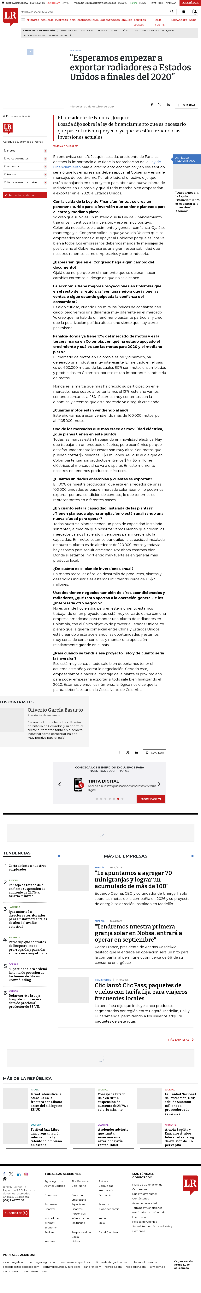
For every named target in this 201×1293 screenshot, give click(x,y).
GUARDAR (187, 105)
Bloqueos (168, 30)
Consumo (50, 1194)
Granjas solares (34, 35)
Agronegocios (53, 1180)
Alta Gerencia (80, 1180)
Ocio (102, 1222)
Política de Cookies (144, 1221)
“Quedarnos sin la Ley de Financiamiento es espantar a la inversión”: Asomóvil (187, 202)
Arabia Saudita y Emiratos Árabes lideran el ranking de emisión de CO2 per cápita (179, 1136)
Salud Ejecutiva (108, 1231)
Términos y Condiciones (147, 1207)
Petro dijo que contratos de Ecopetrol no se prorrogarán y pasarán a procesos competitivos (28, 947)
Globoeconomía (109, 1208)
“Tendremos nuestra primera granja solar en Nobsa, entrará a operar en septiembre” (138, 933)
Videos (76, 1241)
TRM (135, 30)
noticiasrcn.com (136, 1266)
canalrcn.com (92, 1266)
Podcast (49, 1231)
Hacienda (14, 906)
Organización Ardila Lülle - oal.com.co (183, 1264)
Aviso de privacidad (144, 1202)
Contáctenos (140, 1198)
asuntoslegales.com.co (17, 1261)
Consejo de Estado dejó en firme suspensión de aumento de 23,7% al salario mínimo (27, 890)
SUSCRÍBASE (190, 3)
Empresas (50, 1203)
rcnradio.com (113, 1266)
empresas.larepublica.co (76, 1261)
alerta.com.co (12, 1271)
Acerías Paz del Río (60, 35)
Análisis (103, 1180)
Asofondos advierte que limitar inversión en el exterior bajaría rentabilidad (113, 1136)
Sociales (49, 1241)
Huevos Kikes (69, 30)
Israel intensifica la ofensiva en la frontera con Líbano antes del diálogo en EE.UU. (46, 1101)
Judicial (14, 880)
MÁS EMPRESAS (178, 1039)
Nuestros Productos (144, 1193)
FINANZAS (33, 20)
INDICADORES (179, 20)
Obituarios (78, 1222)
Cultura (36, 1124)
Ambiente (170, 1124)
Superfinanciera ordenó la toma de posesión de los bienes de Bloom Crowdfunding (28, 974)
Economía (105, 1194)
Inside (102, 1217)
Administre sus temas (20, 195)
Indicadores (51, 1217)
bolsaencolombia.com (145, 1261)
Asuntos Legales (54, 1185)
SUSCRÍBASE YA (151, 798)
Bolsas (13, 964)
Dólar (125, 30)
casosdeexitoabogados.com (21, 1266)
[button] (58, 785)
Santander (87, 30)
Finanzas (49, 1208)
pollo (114, 30)
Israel (34, 1089)
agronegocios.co (46, 1261)
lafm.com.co (157, 1266)
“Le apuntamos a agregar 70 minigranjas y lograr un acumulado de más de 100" (133, 879)
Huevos (102, 30)
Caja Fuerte (79, 1185)
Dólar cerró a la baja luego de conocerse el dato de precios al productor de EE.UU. (26, 1000)
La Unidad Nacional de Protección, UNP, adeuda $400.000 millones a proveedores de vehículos (180, 1103)
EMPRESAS (61, 20)
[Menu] (24, 19)
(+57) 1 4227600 (13, 1199)
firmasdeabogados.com (111, 1261)
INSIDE (192, 20)
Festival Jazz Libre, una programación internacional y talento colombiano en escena (46, 1136)
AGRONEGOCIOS (110, 20)
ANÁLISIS (126, 20)
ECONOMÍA (47, 20)
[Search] (171, 12)
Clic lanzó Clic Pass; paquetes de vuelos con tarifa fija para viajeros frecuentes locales (141, 991)
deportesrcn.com (35, 1271)
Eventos (104, 1203)
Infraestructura (81, 1217)
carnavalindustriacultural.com (61, 1266)
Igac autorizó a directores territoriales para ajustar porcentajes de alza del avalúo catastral (28, 919)
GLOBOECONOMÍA (88, 20)
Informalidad (150, 30)
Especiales (78, 1203)
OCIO (73, 20)
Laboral (103, 1124)
